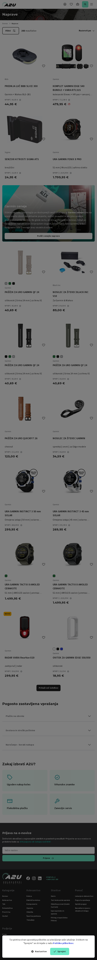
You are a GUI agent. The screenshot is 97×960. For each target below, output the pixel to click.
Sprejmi (60, 951)
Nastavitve (39, 951)
